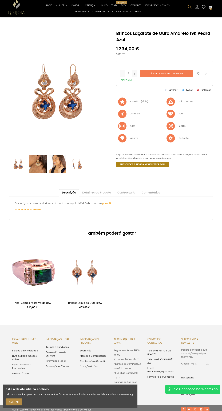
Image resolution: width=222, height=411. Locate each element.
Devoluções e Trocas (57, 379)
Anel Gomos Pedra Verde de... (33, 316)
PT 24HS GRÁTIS (32, 223)
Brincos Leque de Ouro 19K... (85, 316)
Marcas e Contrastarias (93, 369)
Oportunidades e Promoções (21, 379)
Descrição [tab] (69, 206)
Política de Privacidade (25, 364)
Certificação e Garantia (93, 374)
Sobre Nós (85, 364)
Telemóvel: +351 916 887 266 (160, 374)
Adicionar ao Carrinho (166, 87)
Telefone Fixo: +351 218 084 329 (159, 366)
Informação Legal (56, 374)
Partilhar (172, 103)
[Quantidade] (128, 86)
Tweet (189, 103)
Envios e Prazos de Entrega (56, 367)
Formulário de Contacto (160, 390)
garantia (107, 216)
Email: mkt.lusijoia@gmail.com (160, 383)
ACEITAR (14, 402)
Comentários (151, 206)
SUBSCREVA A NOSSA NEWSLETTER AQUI (142, 178)
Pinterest (206, 103)
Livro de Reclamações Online (24, 371)
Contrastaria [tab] (126, 206)
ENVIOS (19, 223)
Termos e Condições (57, 360)
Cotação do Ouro (89, 379)
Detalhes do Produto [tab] (96, 206)
